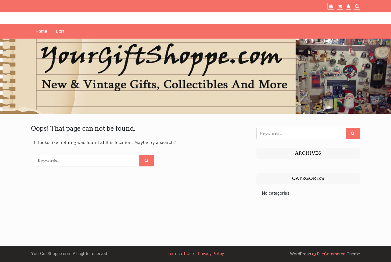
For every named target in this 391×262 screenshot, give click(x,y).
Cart (60, 31)
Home (41, 31)
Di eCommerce (328, 254)
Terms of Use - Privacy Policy (195, 253)
